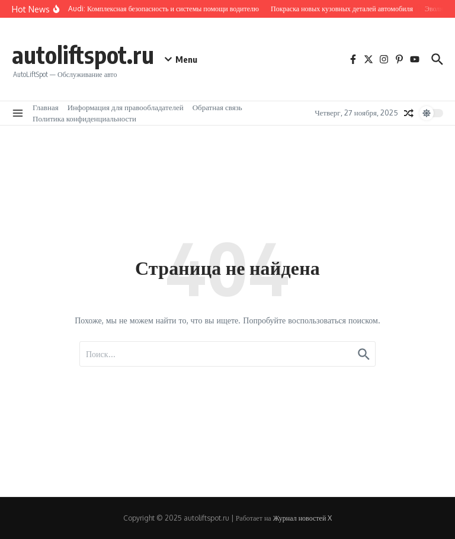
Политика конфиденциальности (84, 118)
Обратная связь (217, 107)
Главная (46, 107)
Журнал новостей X (302, 518)
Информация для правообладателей (126, 107)
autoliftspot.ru (83, 54)
